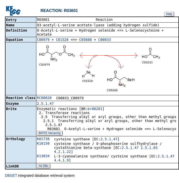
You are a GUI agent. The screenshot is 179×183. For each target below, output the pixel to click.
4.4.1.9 (61, 161)
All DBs (43, 166)
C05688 (85, 40)
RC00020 (44, 98)
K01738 (43, 139)
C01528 (62, 40)
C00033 (104, 40)
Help (169, 14)
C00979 (43, 40)
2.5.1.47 (45, 104)
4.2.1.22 (62, 152)
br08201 (94, 109)
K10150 (43, 144)
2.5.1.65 (149, 148)
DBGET (11, 176)
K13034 (43, 156)
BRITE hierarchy (50, 133)
